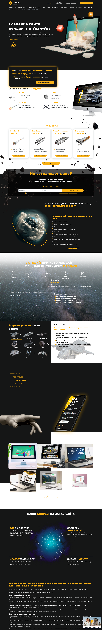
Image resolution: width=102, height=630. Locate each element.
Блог (85, 7)
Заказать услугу (18, 155)
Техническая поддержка (67, 7)
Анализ (13, 273)
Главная (11, 7)
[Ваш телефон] (29, 193)
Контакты (90, 7)
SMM (43, 7)
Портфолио (78, 7)
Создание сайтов (31, 7)
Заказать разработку (45, 79)
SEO (39, 7)
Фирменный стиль (20, 7)
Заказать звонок (86, 3)
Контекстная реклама (52, 7)
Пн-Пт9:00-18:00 (59, 3)
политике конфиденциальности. (68, 196)
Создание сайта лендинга (32, 9)
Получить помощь (73, 193)
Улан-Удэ (49, 3)
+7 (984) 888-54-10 (71, 3)
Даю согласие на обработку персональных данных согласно (51, 196)
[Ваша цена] (51, 193)
